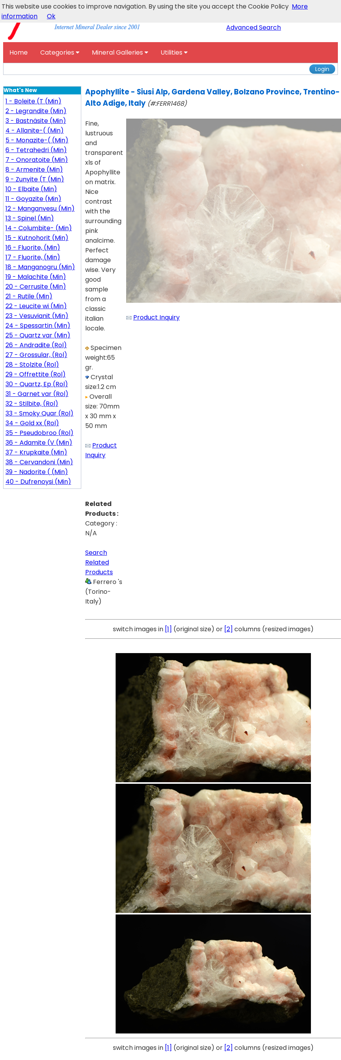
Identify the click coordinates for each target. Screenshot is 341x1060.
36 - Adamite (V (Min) (38, 442)
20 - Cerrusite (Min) (35, 286)
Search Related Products (99, 562)
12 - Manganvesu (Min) (40, 208)
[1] (168, 629)
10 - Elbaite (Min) (31, 189)
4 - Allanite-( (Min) (34, 130)
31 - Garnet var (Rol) (36, 393)
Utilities (174, 52)
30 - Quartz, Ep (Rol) (36, 384)
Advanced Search (253, 27)
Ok (51, 16)
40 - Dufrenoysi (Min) (38, 481)
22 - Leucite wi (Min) (36, 306)
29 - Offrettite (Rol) (35, 374)
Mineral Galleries (120, 52)
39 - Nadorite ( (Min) (36, 471)
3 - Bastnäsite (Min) (35, 120)
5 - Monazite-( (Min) (36, 140)
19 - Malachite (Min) (35, 276)
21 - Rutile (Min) (28, 296)
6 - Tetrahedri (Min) (36, 150)
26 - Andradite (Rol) (36, 345)
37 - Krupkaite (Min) (36, 452)
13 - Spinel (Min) (29, 218)
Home (18, 52)
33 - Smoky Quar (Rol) (39, 413)
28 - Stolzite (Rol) (32, 364)
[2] (228, 629)
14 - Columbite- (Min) (38, 228)
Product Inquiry (156, 317)
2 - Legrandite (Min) (35, 111)
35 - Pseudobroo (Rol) (39, 432)
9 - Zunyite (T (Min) (34, 179)
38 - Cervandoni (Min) (39, 462)
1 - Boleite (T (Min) (33, 101)
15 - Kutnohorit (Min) (36, 237)
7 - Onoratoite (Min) (36, 159)
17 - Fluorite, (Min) (32, 257)
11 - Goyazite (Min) (33, 198)
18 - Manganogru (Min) (40, 267)
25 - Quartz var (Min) (37, 335)
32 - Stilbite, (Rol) (31, 403)
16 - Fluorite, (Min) (32, 247)
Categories (59, 52)
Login (322, 69)
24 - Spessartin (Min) (37, 325)
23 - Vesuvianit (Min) (36, 315)
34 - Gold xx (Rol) (32, 423)
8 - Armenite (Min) (34, 169)
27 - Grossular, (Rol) (36, 354)
